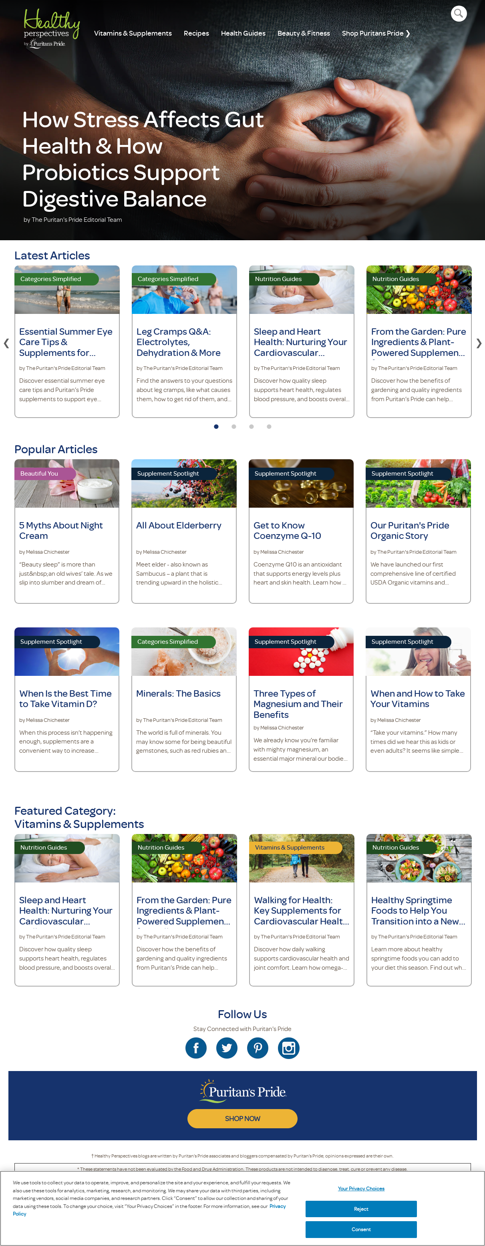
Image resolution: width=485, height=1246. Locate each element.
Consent (361, 1229)
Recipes (196, 33)
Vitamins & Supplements (133, 33)
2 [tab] (234, 424)
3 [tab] (252, 424)
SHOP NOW (242, 1118)
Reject (361, 1209)
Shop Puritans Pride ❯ (376, 33)
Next (479, 342)
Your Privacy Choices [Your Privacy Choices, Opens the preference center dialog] (361, 1188)
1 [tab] (216, 424)
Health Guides (243, 33)
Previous (6, 342)
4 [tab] (269, 424)
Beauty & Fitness (304, 33)
